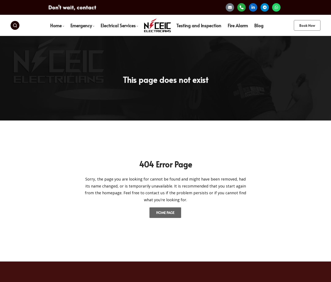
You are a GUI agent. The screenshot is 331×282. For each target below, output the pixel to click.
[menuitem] (57, 25)
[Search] (15, 25)
